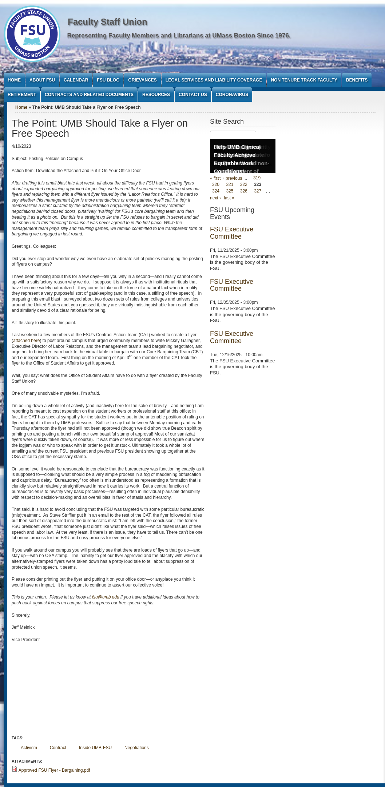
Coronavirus (232, 94)
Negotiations (136, 747)
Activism (29, 747)
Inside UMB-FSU (95, 747)
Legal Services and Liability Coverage (214, 80)
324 (215, 191)
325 (229, 191)
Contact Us (193, 94)
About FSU (42, 80)
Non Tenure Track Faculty (304, 80)
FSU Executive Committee (231, 233)
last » (229, 197)
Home (14, 80)
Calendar (76, 80)
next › (215, 197)
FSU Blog (108, 80)
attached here (26, 340)
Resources (156, 94)
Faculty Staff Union (107, 22)
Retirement (22, 94)
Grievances (142, 80)
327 (257, 191)
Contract (58, 747)
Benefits (357, 80)
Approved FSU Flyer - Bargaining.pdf (54, 770)
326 (243, 191)
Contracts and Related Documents (89, 94)
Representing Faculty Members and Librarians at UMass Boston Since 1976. (179, 35)
